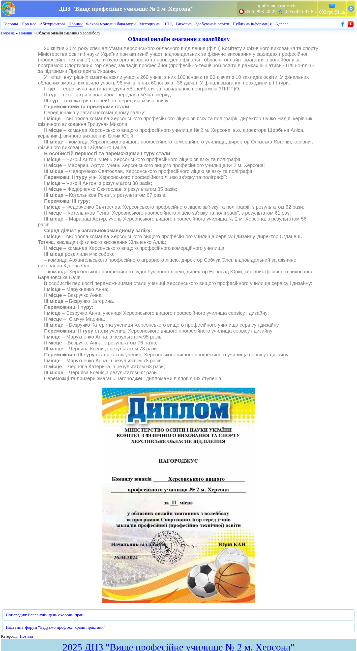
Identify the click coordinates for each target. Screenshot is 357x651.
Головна (10, 23)
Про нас (29, 23)
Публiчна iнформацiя (253, 23)
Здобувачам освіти (213, 23)
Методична (150, 23)
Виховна (185, 23)
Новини (76, 23)
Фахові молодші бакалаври (111, 23)
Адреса (283, 23)
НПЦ (169, 23)
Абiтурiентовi (52, 23)
